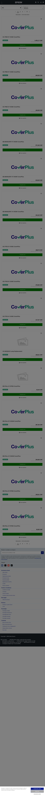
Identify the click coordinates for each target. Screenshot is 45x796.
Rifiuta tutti (37, 791)
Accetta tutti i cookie (37, 788)
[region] (22, 791)
